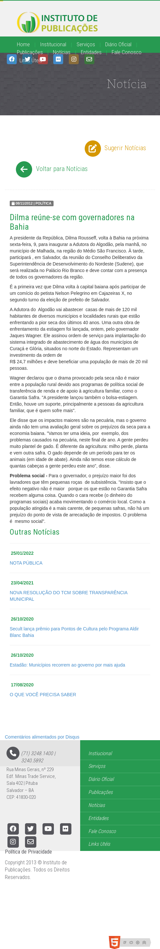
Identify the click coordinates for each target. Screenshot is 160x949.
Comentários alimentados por (42, 737)
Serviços (86, 44)
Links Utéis (99, 844)
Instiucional (100, 753)
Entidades (91, 52)
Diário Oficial (118, 44)
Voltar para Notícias (51, 169)
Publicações (30, 52)
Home (23, 44)
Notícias (61, 52)
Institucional (53, 44)
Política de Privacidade (28, 852)
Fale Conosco (127, 52)
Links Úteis (30, 60)
